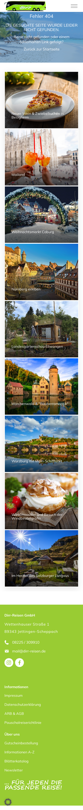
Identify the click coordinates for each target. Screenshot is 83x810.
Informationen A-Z (19, 752)
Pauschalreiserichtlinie (22, 722)
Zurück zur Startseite (42, 49)
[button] (8, 802)
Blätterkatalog (16, 761)
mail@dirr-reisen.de (29, 651)
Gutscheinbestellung (21, 743)
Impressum (13, 695)
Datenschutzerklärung (22, 704)
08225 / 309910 (25, 642)
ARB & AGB (14, 713)
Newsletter (13, 770)
